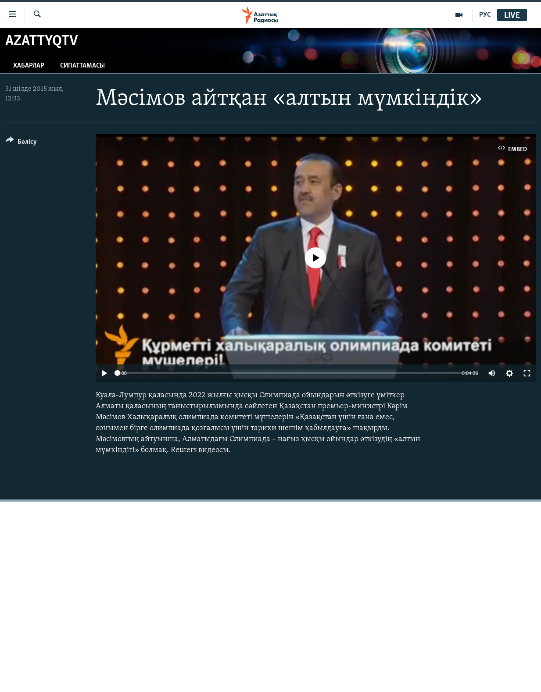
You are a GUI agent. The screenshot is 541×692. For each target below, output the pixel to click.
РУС (485, 14)
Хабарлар (28, 65)
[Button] (21, 143)
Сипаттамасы (82, 65)
